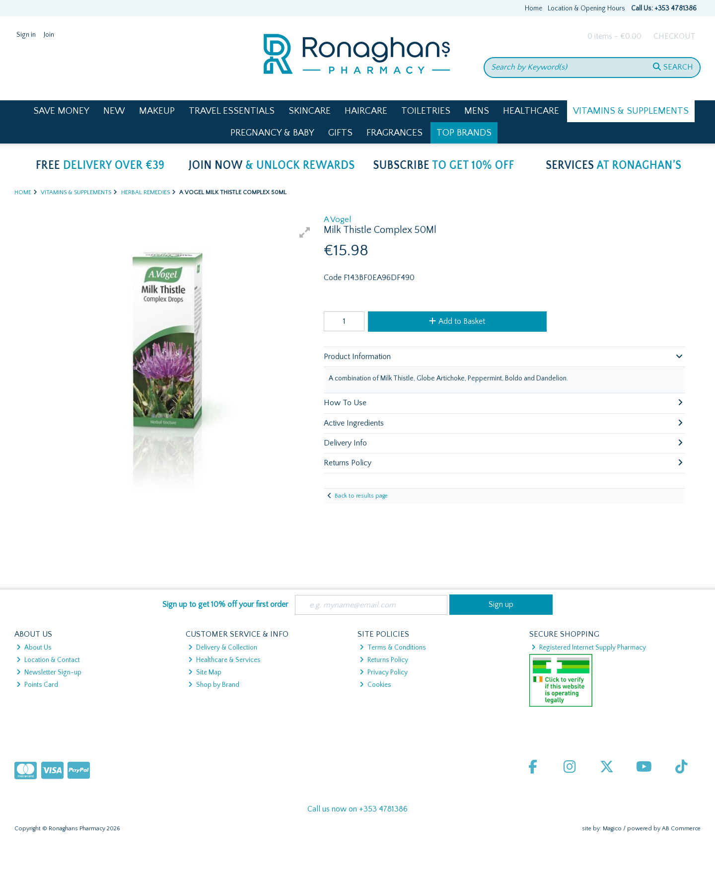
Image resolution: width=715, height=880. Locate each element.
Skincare (309, 111)
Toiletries (425, 111)
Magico (612, 828)
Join (49, 35)
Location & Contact (48, 660)
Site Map (204, 672)
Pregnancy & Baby (272, 133)
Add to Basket (457, 321)
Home (533, 8)
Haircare (366, 111)
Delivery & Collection (222, 648)
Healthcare (531, 111)
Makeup (157, 111)
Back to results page (361, 496)
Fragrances (394, 133)
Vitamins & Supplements (631, 111)
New (114, 111)
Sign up (501, 604)
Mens (476, 111)
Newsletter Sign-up (48, 672)
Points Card (37, 685)
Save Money (61, 111)
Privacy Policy (383, 672)
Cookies (375, 685)
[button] (305, 232)
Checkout (674, 36)
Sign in (26, 35)
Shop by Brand (213, 685)
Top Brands (464, 133)
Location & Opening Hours (586, 8)
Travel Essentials (232, 111)
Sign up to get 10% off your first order (225, 604)
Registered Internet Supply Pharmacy (588, 648)
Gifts (340, 133)
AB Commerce (681, 828)
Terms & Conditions (392, 648)
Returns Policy (383, 660)
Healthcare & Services (224, 660)
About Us (34, 648)
